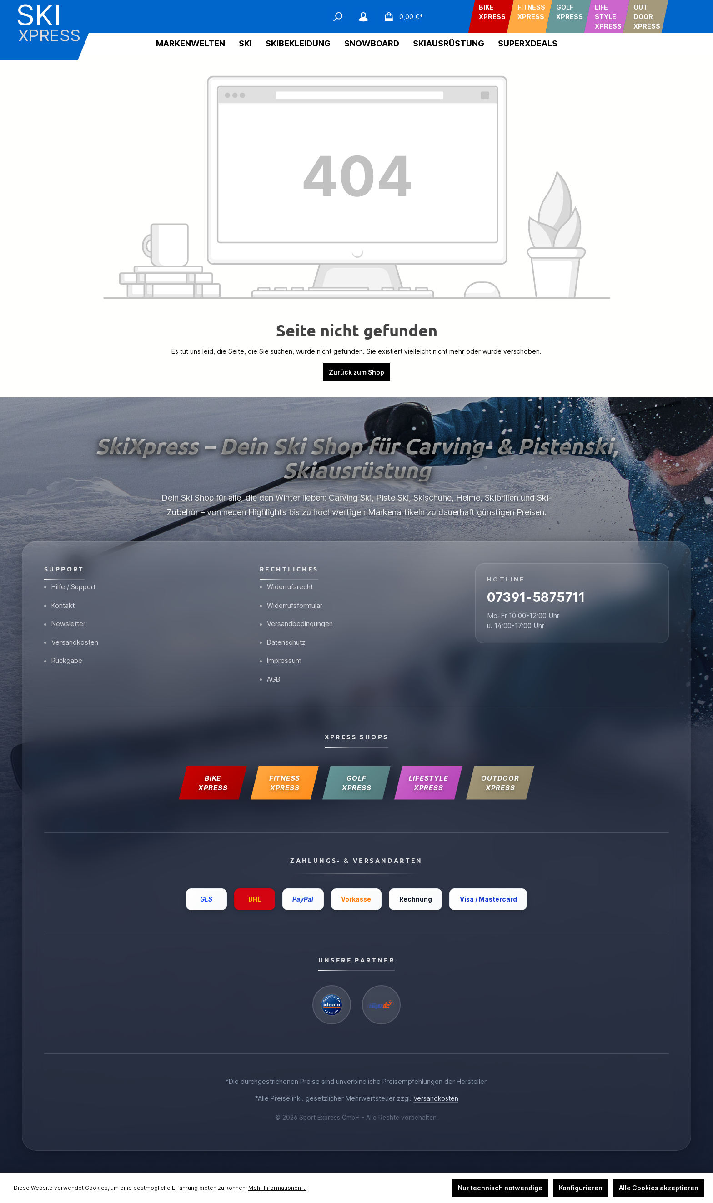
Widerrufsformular (292, 599)
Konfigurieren (581, 1188)
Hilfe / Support (71, 580)
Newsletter (65, 618)
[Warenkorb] (400, 17)
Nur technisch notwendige (500, 1188)
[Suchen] (337, 17)
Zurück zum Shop (356, 372)
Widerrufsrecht (287, 580)
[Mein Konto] (363, 17)
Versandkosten (71, 637)
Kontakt (60, 599)
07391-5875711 (540, 593)
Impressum (281, 656)
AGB (270, 676)
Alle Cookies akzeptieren (658, 1188)
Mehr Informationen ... (277, 1187)
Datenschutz (283, 637)
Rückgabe (64, 656)
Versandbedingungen (297, 618)
